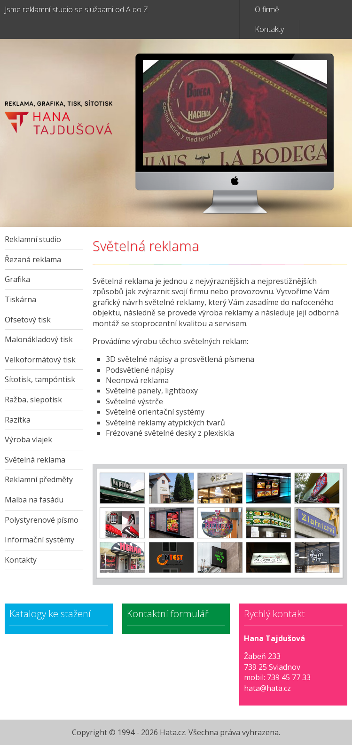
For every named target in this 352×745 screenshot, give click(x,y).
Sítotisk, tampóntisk (40, 379)
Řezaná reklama (33, 259)
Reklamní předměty (39, 479)
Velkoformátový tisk (40, 359)
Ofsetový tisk (28, 319)
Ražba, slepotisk (33, 399)
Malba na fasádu (34, 499)
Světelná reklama (35, 460)
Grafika (17, 279)
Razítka (18, 420)
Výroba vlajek (28, 439)
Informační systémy (39, 539)
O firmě (267, 9)
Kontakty (269, 29)
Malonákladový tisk (39, 339)
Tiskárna (20, 299)
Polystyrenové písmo (41, 520)
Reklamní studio (33, 239)
